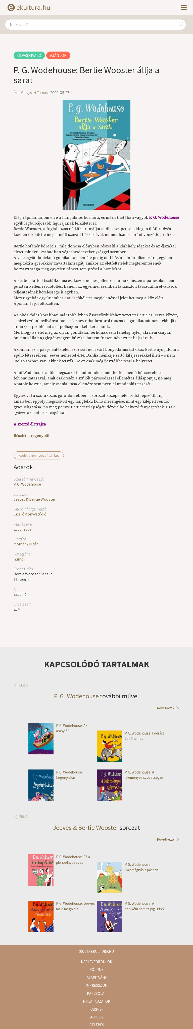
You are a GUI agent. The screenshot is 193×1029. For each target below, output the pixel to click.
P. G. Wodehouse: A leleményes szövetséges (130, 774)
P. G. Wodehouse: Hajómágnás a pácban (127, 867)
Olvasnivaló (29, 55)
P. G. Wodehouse (27, 484)
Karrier (96, 1009)
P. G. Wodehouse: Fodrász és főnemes (131, 736)
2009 (27, 529)
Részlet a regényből (31, 435)
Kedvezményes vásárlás (38, 455)
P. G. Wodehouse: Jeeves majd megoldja (61, 906)
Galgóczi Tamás (34, 92)
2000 (18, 529)
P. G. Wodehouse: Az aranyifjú (57, 728)
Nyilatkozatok (96, 1001)
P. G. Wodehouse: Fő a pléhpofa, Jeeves (59, 859)
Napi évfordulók (96, 961)
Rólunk (96, 969)
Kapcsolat (96, 993)
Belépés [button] (96, 1024)
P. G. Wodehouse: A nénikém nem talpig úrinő (130, 906)
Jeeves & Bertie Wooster (35, 499)
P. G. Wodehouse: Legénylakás (55, 774)
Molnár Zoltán (26, 543)
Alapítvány (97, 977)
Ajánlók (58, 55)
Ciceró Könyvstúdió (30, 514)
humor (19, 559)
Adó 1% (96, 1017)
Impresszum (97, 985)
